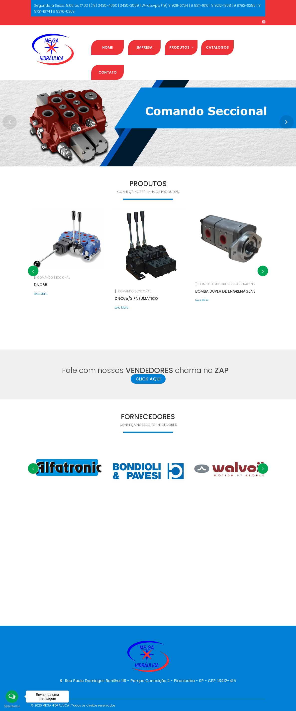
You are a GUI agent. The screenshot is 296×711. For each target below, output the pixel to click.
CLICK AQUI (148, 379)
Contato (108, 72)
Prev (7, 120)
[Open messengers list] (12, 696)
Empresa (144, 47)
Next (283, 120)
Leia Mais (40, 294)
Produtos (181, 47)
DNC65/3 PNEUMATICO (136, 298)
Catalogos (217, 47)
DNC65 (40, 284)
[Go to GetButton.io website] (12, 706)
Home (107, 47)
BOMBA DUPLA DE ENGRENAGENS (225, 291)
